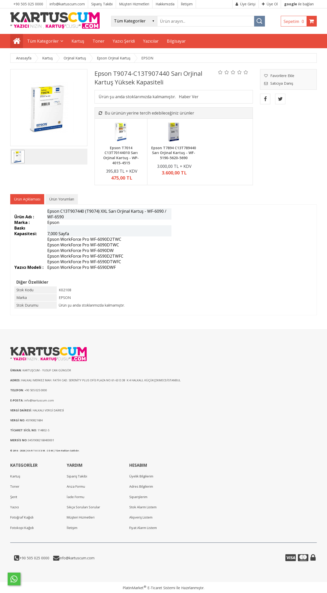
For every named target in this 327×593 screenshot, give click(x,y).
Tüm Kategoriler (43, 41)
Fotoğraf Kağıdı (21, 517)
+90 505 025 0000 (34, 558)
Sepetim (295, 21)
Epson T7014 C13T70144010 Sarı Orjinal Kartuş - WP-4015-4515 (121, 155)
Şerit (13, 497)
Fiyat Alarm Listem (143, 527)
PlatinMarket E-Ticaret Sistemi (149, 587)
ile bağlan (299, 4)
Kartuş (15, 476)
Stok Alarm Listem (143, 507)
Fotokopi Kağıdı (22, 527)
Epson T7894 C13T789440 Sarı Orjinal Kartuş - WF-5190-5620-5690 (173, 152)
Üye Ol (270, 4)
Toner (14, 486)
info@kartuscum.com (77, 558)
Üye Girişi (245, 4)
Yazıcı (14, 507)
